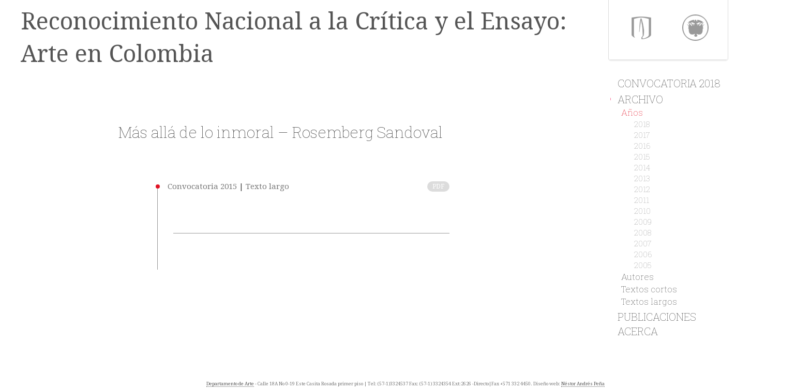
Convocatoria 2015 (202, 186)
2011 (641, 200)
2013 (642, 178)
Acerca (633, 331)
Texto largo (267, 186)
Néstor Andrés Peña (583, 383)
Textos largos (649, 301)
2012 (642, 189)
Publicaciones (652, 316)
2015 (642, 156)
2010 (642, 211)
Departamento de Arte (230, 383)
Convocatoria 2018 (664, 83)
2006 (643, 254)
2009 (643, 221)
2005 (643, 265)
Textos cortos (649, 289)
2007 (643, 243)
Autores (637, 277)
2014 (642, 167)
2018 (642, 124)
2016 (642, 146)
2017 (642, 135)
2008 (642, 232)
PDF (438, 186)
